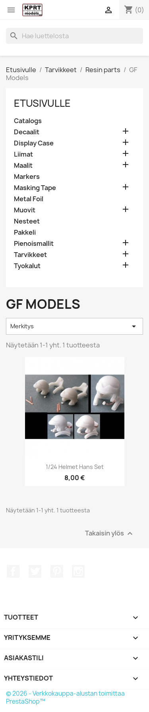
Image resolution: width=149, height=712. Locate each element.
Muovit (24, 210)
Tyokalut (27, 266)
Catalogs (28, 121)
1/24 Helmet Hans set (75, 467)
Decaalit (26, 132)
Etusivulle (42, 103)
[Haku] (74, 36)
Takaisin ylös (110, 533)
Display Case (34, 143)
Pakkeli (25, 232)
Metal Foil (28, 199)
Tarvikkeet (30, 255)
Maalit (23, 165)
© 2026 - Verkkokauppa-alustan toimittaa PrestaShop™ (65, 697)
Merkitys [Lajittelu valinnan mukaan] (74, 326)
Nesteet (27, 221)
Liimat (23, 154)
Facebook (13, 571)
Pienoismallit (34, 243)
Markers (27, 177)
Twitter (35, 571)
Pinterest (56, 571)
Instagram (78, 571)
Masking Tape (35, 188)
